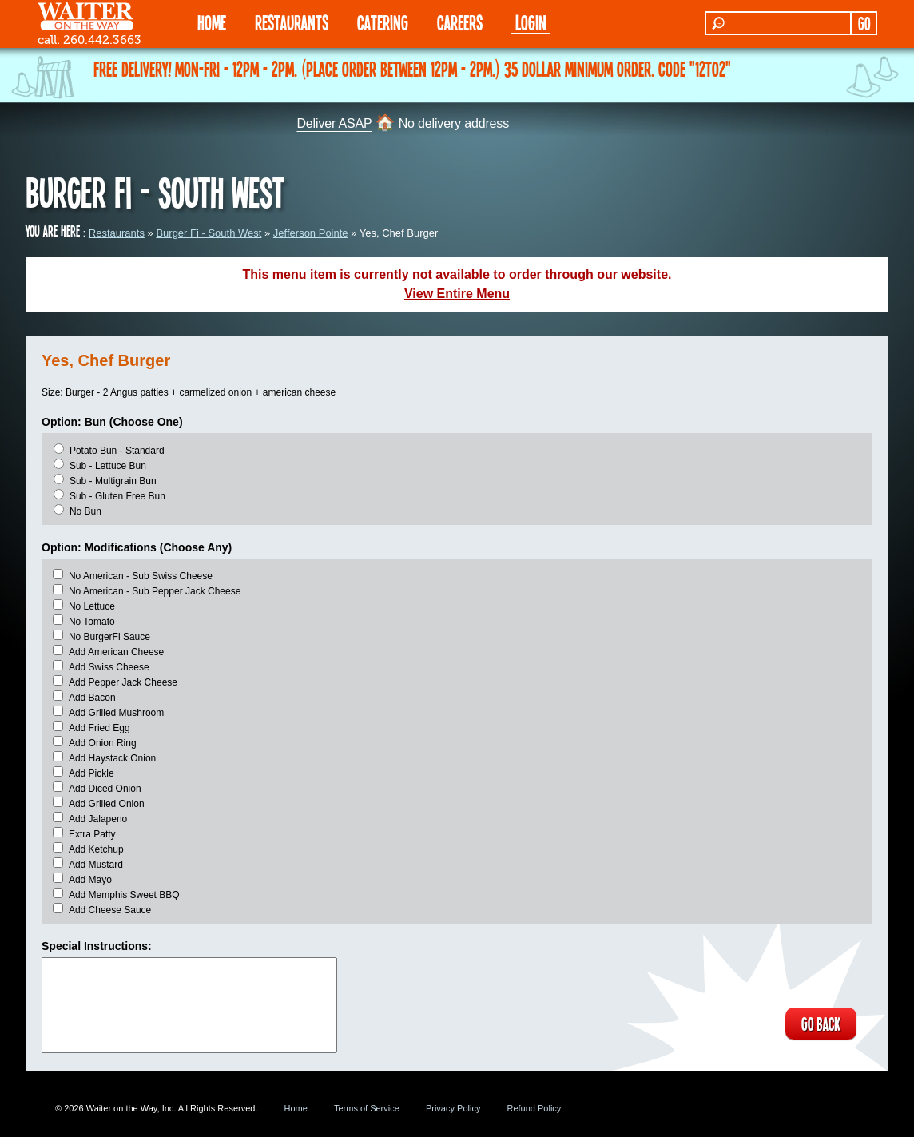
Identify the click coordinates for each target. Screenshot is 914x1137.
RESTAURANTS (291, 22)
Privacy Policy (453, 1108)
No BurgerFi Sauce (109, 636)
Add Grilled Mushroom (116, 712)
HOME (211, 22)
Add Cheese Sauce (110, 910)
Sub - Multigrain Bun (113, 481)
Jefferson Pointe (310, 233)
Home (296, 1108)
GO (864, 23)
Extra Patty (92, 834)
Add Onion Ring (103, 743)
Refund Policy (534, 1108)
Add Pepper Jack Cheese (123, 682)
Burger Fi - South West (208, 233)
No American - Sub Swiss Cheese (141, 576)
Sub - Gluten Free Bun (117, 496)
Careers (460, 22)
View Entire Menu (457, 293)
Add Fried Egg (99, 727)
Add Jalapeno (98, 819)
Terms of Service (366, 1108)
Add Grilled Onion (107, 803)
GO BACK (820, 1024)
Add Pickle (91, 773)
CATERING (382, 22)
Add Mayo (90, 879)
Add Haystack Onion (112, 758)
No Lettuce (92, 606)
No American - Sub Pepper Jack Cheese (154, 591)
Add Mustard (96, 864)
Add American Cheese (116, 652)
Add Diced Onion (105, 788)
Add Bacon (92, 697)
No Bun (85, 511)
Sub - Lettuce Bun (108, 465)
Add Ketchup (96, 849)
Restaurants (117, 233)
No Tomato (92, 621)
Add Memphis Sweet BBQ (124, 894)
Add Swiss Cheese (109, 667)
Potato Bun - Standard (117, 450)
